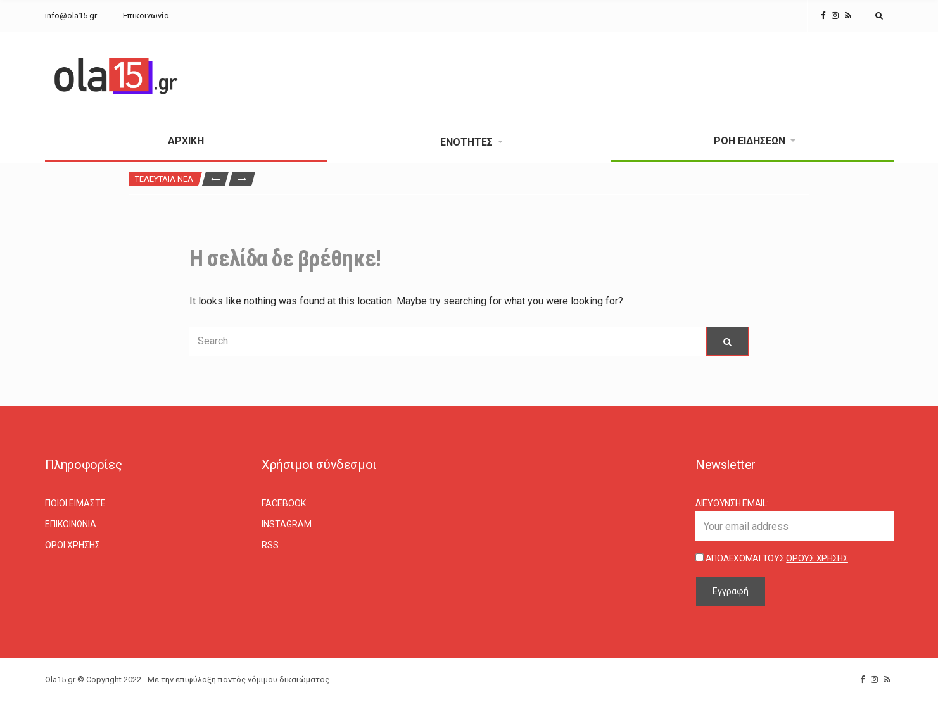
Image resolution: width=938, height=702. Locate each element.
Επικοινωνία (146, 15)
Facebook (284, 503)
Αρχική (186, 141)
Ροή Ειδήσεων (749, 141)
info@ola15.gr (71, 15)
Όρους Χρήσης (817, 558)
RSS (270, 545)
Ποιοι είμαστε (75, 503)
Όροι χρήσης (72, 545)
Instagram (287, 524)
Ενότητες (466, 142)
